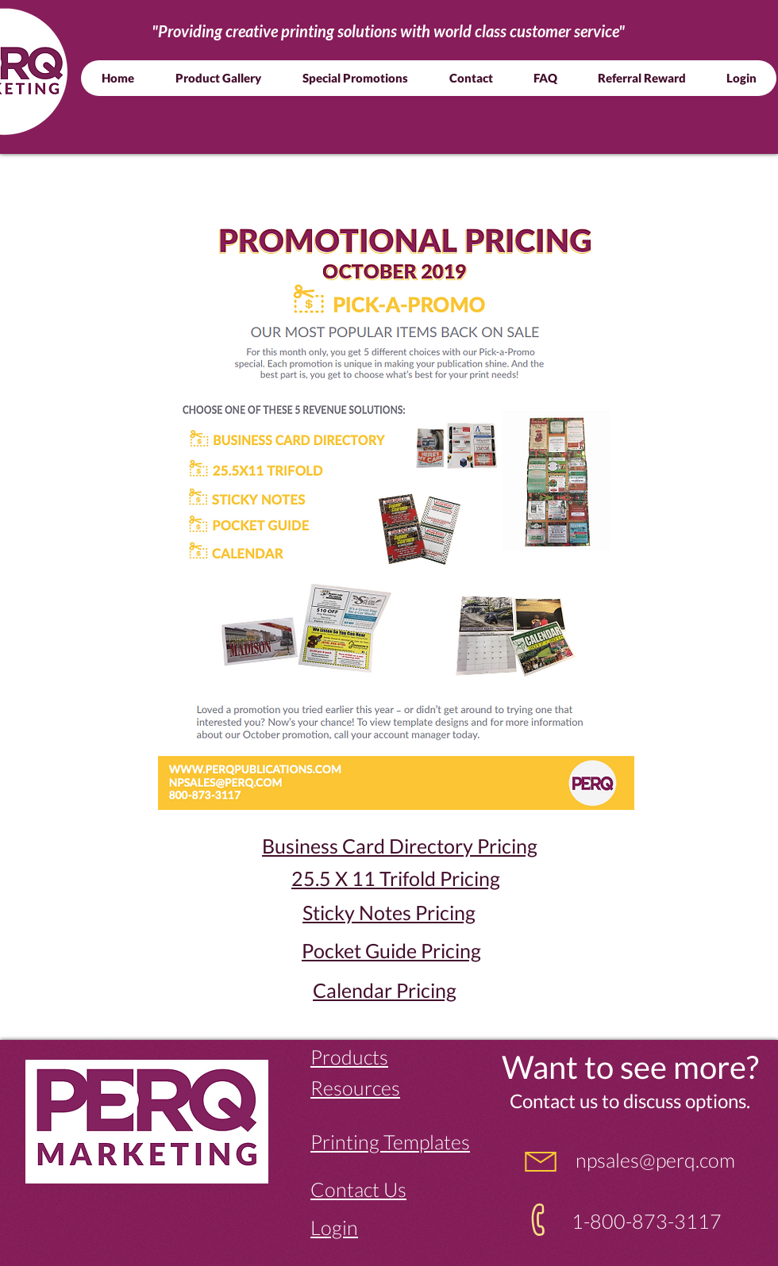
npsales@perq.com (653, 1160)
